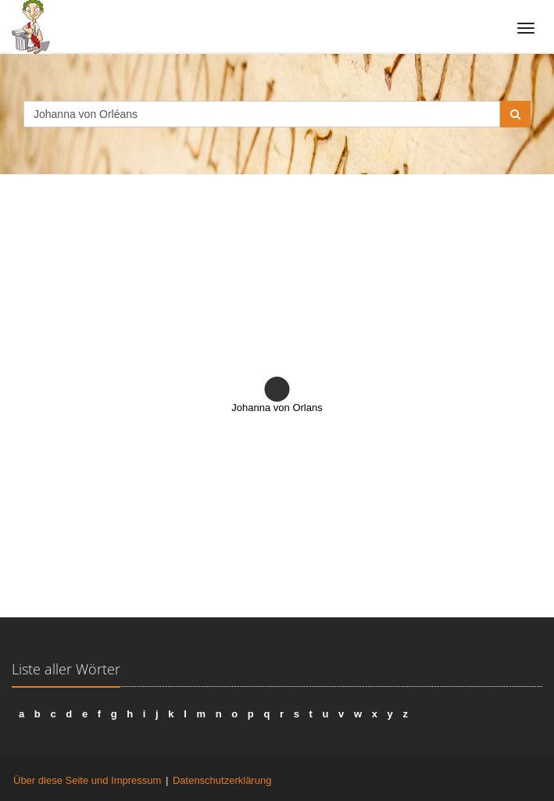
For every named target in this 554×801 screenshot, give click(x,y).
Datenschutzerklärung (222, 780)
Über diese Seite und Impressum (87, 780)
